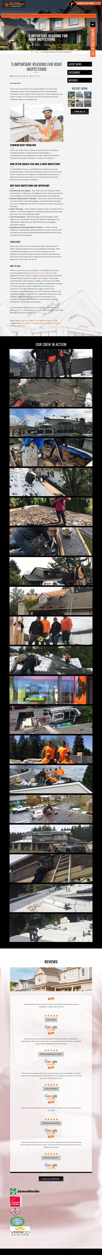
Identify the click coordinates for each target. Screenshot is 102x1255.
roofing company (53, 323)
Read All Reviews (50, 1179)
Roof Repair (29, 321)
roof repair (25, 323)
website (33, 310)
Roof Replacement (42, 321)
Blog (36, 52)
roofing (54, 321)
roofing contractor (17, 326)
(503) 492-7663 (86, 3)
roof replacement (38, 323)
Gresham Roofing (37, 273)
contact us (19, 310)
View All (79, 112)
